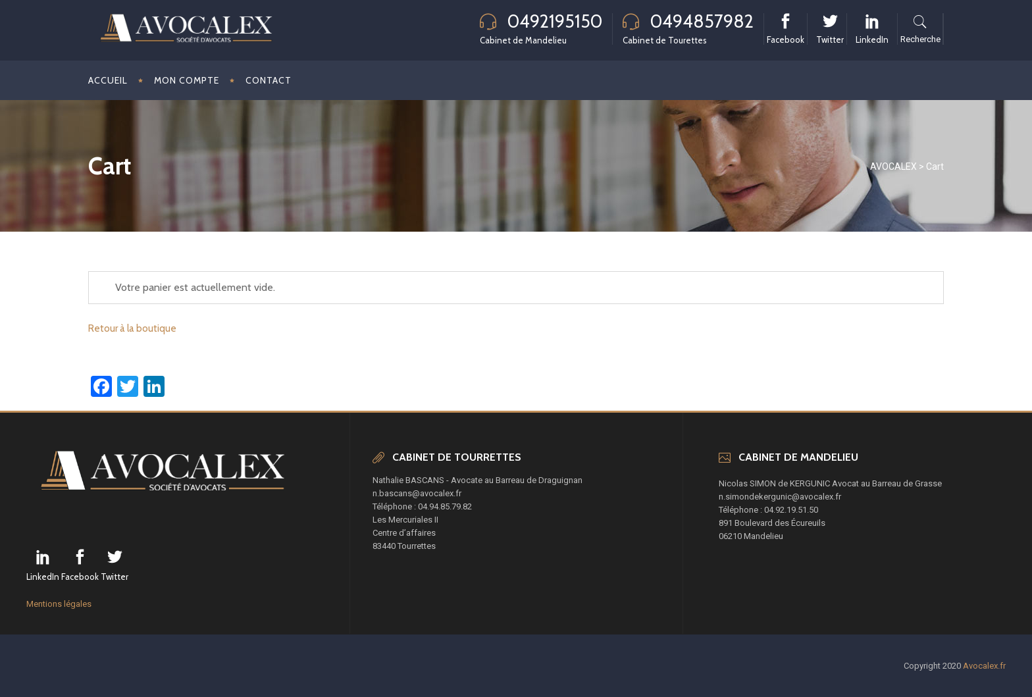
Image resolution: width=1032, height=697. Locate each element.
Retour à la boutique (132, 328)
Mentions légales (58, 604)
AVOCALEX (893, 166)
